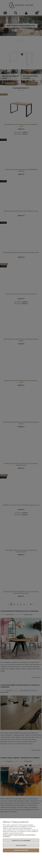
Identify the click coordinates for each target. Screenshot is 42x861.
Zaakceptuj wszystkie (21, 850)
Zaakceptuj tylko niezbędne (21, 840)
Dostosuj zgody (21, 845)
